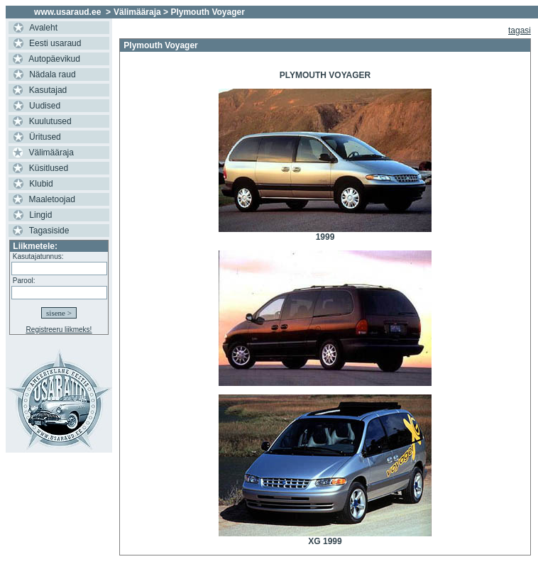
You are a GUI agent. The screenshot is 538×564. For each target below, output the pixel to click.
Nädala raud (52, 74)
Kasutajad (48, 90)
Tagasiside (49, 231)
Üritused (45, 137)
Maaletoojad (52, 199)
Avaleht (43, 28)
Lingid (40, 215)
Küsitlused (48, 168)
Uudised (44, 106)
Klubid (41, 184)
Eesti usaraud (55, 43)
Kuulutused (50, 121)
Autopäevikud (54, 59)
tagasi (519, 30)
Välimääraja (51, 152)
